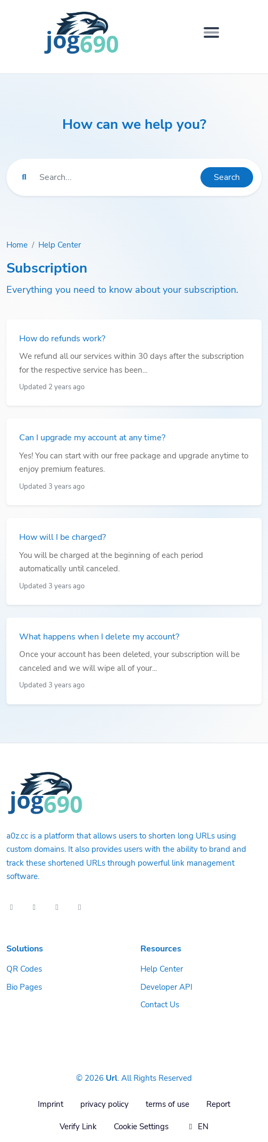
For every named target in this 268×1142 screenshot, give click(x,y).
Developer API (166, 987)
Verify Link (78, 1126)
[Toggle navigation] (211, 32)
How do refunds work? (62, 338)
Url (112, 1078)
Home (17, 245)
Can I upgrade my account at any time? (92, 437)
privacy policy (104, 1104)
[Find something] (117, 177)
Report (218, 1104)
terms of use (167, 1104)
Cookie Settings (141, 1126)
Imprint (50, 1104)
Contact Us (159, 1004)
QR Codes (24, 969)
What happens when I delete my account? (99, 637)
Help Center (59, 245)
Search (227, 177)
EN (197, 1126)
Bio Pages (24, 987)
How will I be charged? (62, 537)
